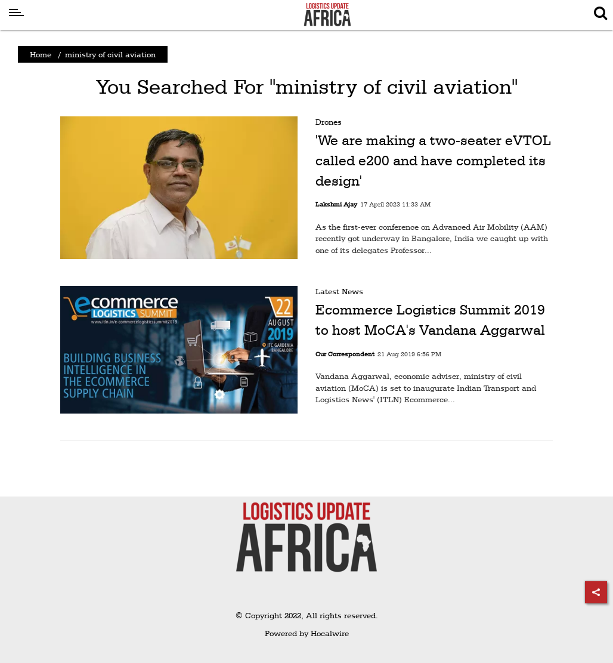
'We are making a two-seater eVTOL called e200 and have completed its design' (433, 160)
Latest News (339, 291)
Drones (328, 122)
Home (40, 54)
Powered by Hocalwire (307, 633)
